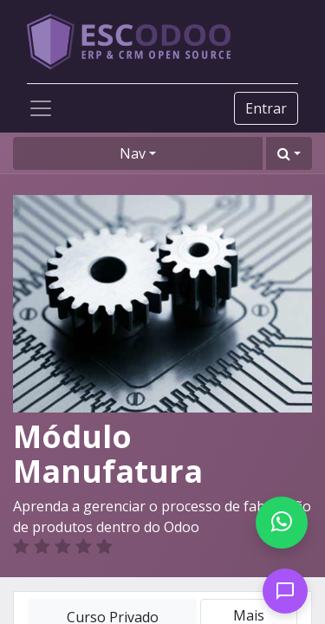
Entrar (266, 108)
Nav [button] (133, 153)
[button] (289, 153)
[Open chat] (285, 591)
